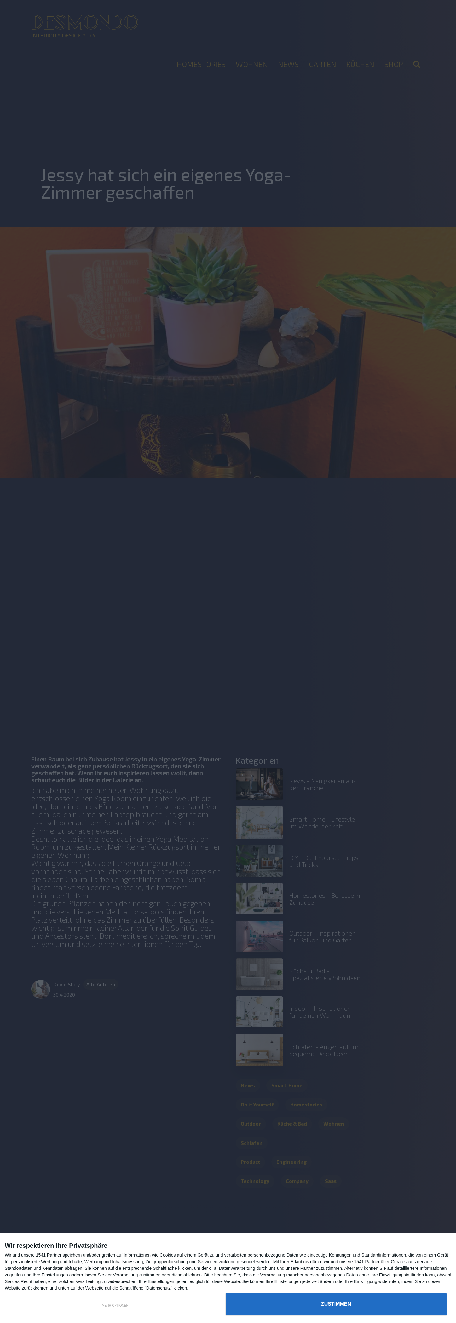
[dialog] (228, 1278)
